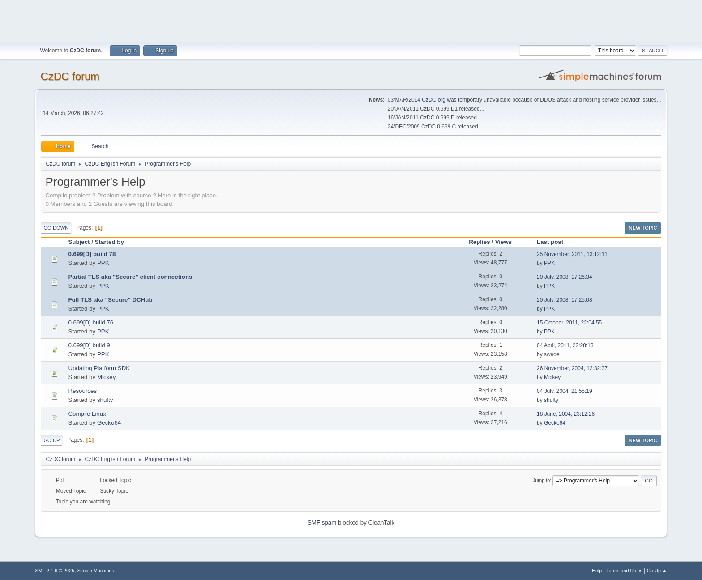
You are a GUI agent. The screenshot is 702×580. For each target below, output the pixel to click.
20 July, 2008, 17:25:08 (564, 300)
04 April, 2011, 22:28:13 (565, 345)
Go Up (51, 440)
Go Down (55, 227)
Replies (479, 242)
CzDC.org (433, 100)
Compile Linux (87, 413)
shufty (105, 400)
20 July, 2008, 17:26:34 (564, 277)
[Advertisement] (351, 20)
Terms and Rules (624, 570)
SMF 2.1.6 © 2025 (54, 570)
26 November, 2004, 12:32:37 (572, 368)
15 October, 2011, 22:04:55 (569, 323)
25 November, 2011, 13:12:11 (572, 254)
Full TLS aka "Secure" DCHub (110, 299)
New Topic (643, 227)
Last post (554, 242)
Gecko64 (109, 422)
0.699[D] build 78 (92, 254)
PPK (103, 263)
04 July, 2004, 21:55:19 (564, 391)
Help (597, 570)
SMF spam (322, 522)
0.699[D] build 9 (89, 345)
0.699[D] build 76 (90, 322)
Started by (109, 242)
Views (503, 242)
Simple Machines (95, 570)
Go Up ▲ (657, 570)
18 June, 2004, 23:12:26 (566, 414)
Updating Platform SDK (99, 368)
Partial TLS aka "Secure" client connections (130, 276)
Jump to (541, 480)
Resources (82, 391)
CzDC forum (69, 76)
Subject (79, 242)
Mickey (106, 377)
